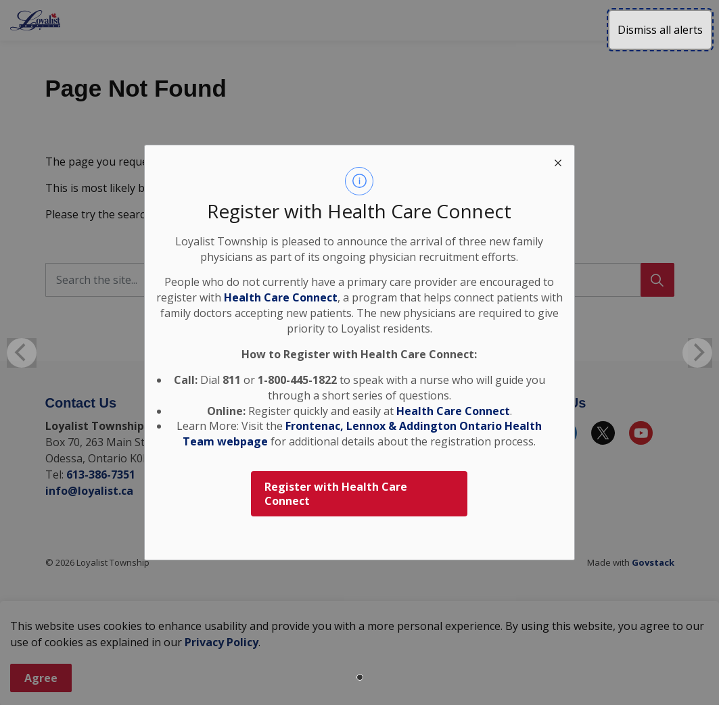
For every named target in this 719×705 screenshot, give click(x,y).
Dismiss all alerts (660, 29)
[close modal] (558, 161)
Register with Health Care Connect (335, 493)
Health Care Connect (453, 411)
